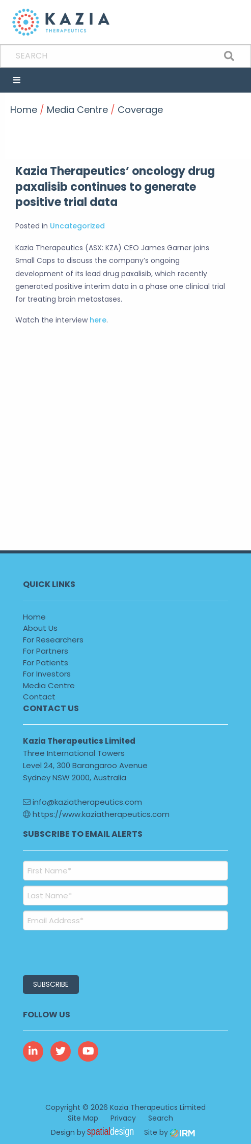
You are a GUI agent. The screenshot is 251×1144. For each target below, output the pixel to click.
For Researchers (53, 639)
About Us (40, 628)
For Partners (45, 651)
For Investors (47, 673)
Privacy (123, 1118)
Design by (95, 1132)
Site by (169, 1132)
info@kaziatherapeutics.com (82, 802)
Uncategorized (77, 226)
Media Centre (49, 685)
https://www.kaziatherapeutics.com (96, 814)
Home (34, 616)
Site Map (83, 1118)
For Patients (45, 662)
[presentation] (85, 951)
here (98, 320)
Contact (39, 696)
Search (160, 1118)
